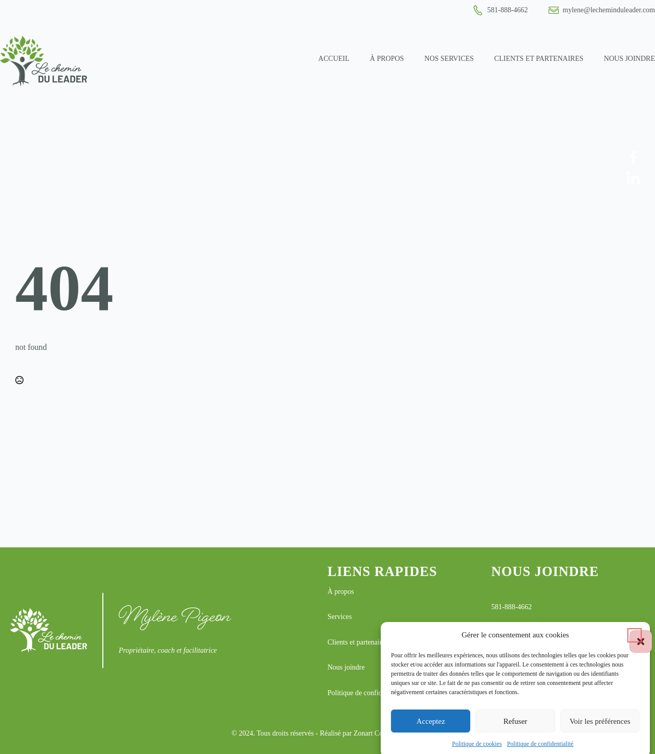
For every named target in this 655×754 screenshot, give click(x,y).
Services (340, 616)
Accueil (334, 58)
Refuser (516, 727)
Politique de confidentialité (540, 750)
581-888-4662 (511, 607)
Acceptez (431, 727)
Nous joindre (629, 58)
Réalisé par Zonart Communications (372, 733)
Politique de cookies (476, 750)
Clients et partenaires (538, 58)
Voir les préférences (600, 727)
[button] (634, 641)
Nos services (449, 58)
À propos (387, 58)
